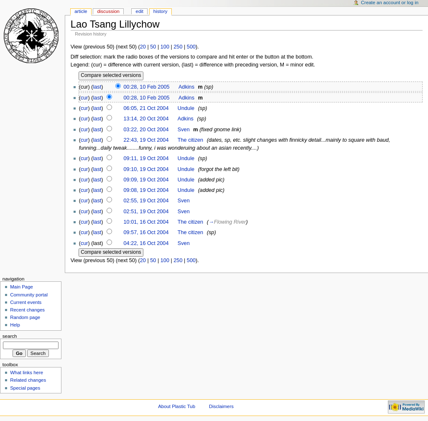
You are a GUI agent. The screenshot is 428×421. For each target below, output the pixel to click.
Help (15, 324)
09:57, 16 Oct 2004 (146, 232)
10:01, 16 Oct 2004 (146, 222)
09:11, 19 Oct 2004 (146, 158)
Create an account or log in (390, 2)
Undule (186, 108)
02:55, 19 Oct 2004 (146, 201)
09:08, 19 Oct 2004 (146, 190)
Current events (25, 302)
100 (164, 47)
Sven (184, 130)
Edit (139, 11)
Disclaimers (221, 406)
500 (191, 47)
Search (10, 336)
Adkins (186, 87)
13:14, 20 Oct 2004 (146, 119)
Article (80, 11)
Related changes (28, 380)
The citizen (190, 140)
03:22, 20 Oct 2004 (146, 130)
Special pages (25, 387)
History (160, 11)
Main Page (21, 286)
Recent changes (27, 309)
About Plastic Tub (176, 406)
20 (143, 47)
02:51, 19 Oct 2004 (146, 211)
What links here (26, 372)
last (97, 87)
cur (84, 98)
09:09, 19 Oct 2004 (146, 180)
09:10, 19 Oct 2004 (146, 169)
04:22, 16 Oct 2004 (146, 243)
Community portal (29, 294)
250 (177, 47)
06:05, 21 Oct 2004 (146, 108)
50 (153, 47)
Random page (25, 317)
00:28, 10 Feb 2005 (147, 87)
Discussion (108, 11)
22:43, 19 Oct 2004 (146, 140)
